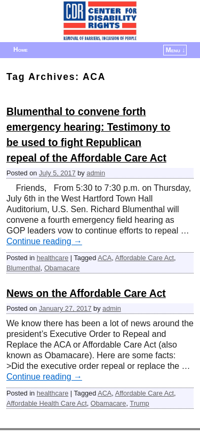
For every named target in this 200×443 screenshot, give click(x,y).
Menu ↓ (175, 50)
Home (20, 49)
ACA (104, 258)
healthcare (53, 258)
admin (95, 173)
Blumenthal (23, 268)
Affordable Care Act (144, 258)
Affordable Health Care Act (46, 403)
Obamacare (62, 268)
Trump (139, 403)
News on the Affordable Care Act (86, 293)
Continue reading (44, 241)
